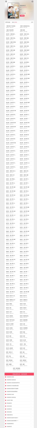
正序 (32, 22)
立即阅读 (22, 15)
